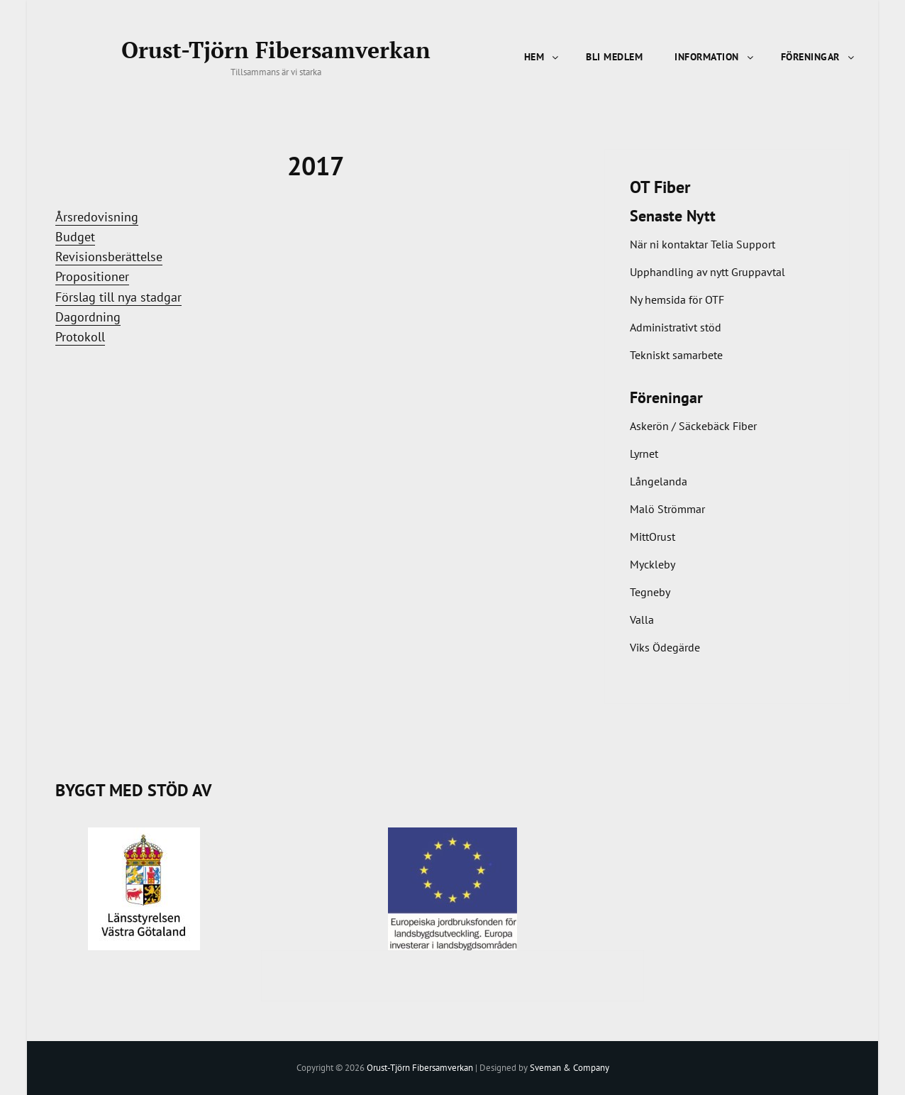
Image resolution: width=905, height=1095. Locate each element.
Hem (542, 56)
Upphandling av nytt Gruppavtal (707, 272)
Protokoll (80, 337)
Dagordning (88, 317)
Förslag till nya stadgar (118, 297)
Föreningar (818, 56)
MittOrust (652, 536)
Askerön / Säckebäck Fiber (693, 426)
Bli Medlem (614, 56)
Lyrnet (644, 453)
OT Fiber (660, 187)
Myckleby (652, 564)
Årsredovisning (96, 217)
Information (714, 56)
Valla (642, 619)
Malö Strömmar (667, 509)
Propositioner (92, 276)
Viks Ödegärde (665, 647)
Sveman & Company (569, 1068)
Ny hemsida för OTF (677, 299)
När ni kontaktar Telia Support (702, 244)
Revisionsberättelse (108, 256)
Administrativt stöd (675, 327)
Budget (75, 237)
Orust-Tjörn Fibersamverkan (276, 50)
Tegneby (650, 592)
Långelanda (658, 481)
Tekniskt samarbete (676, 355)
